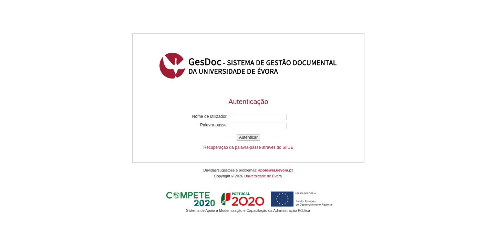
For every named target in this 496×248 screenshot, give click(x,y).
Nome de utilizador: (210, 116)
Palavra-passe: (214, 125)
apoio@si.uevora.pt (275, 170)
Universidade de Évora (263, 176)
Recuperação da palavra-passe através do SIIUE (248, 147)
